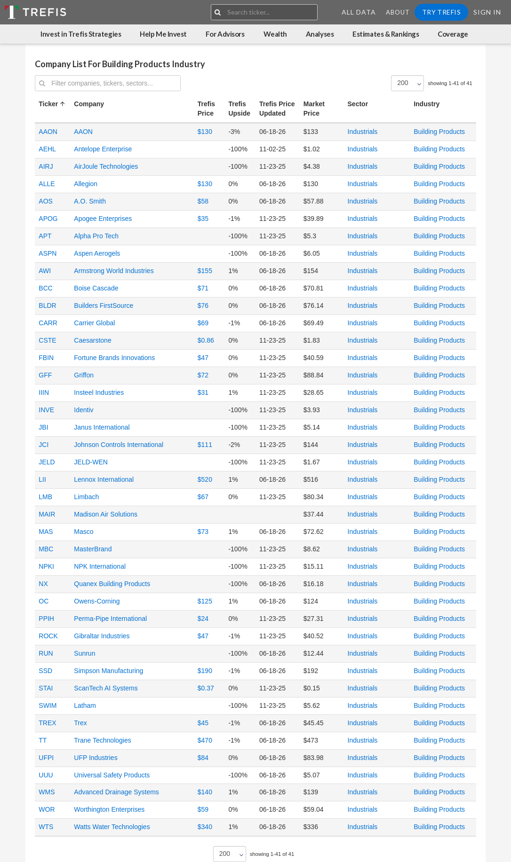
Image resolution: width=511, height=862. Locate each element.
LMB (45, 497)
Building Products (439, 131)
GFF (45, 375)
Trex (80, 723)
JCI (43, 444)
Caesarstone (92, 340)
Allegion (85, 184)
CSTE (47, 340)
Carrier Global (94, 323)
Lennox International (104, 479)
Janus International (101, 427)
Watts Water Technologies (112, 827)
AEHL (47, 149)
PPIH (46, 618)
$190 (205, 670)
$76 (203, 305)
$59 (203, 809)
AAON (48, 131)
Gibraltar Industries (101, 636)
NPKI (46, 566)
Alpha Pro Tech (96, 236)
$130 (205, 131)
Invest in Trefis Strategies (80, 34)
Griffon (84, 375)
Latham (85, 705)
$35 (203, 218)
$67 (203, 497)
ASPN (47, 253)
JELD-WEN (91, 462)
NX (43, 584)
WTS (46, 827)
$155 (205, 270)
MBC (46, 549)
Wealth (275, 34)
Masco (83, 531)
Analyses (320, 34)
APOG (48, 218)
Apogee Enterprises (103, 218)
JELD (47, 462)
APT (45, 236)
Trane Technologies (102, 740)
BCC (46, 288)
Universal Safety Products (112, 775)
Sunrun (84, 653)
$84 (203, 757)
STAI (46, 688)
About (398, 12)
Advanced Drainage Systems (116, 792)
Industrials (363, 131)
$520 (205, 479)
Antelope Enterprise (103, 149)
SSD (45, 670)
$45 (203, 723)
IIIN (44, 392)
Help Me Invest (163, 34)
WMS (47, 792)
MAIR (47, 514)
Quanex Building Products (112, 584)
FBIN (46, 357)
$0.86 (206, 340)
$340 (205, 827)
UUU (46, 775)
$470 (205, 740)
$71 (203, 288)
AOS (46, 201)
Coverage (453, 34)
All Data (359, 12)
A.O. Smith (90, 201)
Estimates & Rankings (385, 34)
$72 (203, 375)
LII (42, 479)
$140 (205, 792)
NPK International (100, 566)
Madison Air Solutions (105, 514)
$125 (205, 601)
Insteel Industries (99, 392)
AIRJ (46, 166)
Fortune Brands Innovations (114, 357)
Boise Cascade (96, 288)
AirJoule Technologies (106, 166)
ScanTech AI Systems (105, 688)
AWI (45, 270)
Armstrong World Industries (113, 270)
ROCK (48, 636)
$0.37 (206, 688)
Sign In (487, 12)
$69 (203, 323)
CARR (48, 323)
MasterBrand (93, 549)
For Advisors (225, 34)
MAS (46, 531)
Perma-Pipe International (110, 618)
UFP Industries (95, 757)
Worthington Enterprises (109, 809)
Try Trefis (441, 12)
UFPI (46, 757)
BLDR (47, 305)
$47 (203, 357)
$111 (205, 444)
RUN (46, 653)
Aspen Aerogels (97, 253)
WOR (47, 809)
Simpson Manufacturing (108, 670)
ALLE (47, 184)
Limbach (86, 497)
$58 (203, 201)
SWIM (47, 705)
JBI (43, 427)
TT (43, 740)
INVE (46, 410)
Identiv (83, 410)
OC (43, 601)
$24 (203, 618)
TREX (47, 723)
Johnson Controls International (118, 444)
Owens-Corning (97, 601)
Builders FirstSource (103, 305)
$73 (203, 531)
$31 (203, 392)
